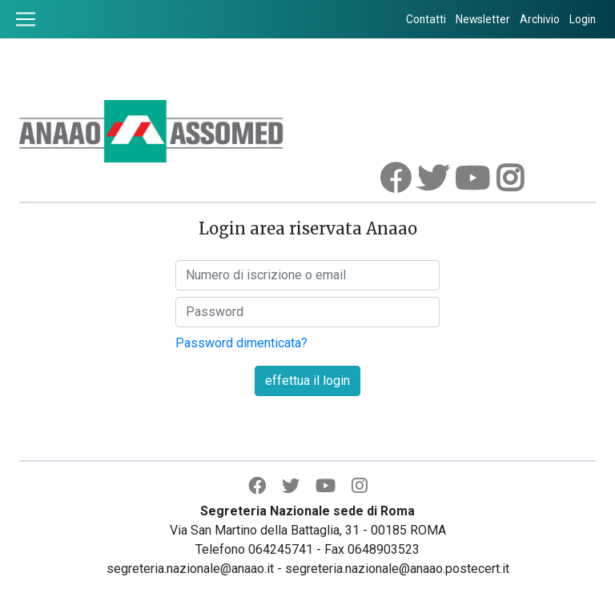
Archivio (540, 19)
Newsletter (483, 19)
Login (582, 19)
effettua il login (307, 380)
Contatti (426, 19)
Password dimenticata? (241, 343)
